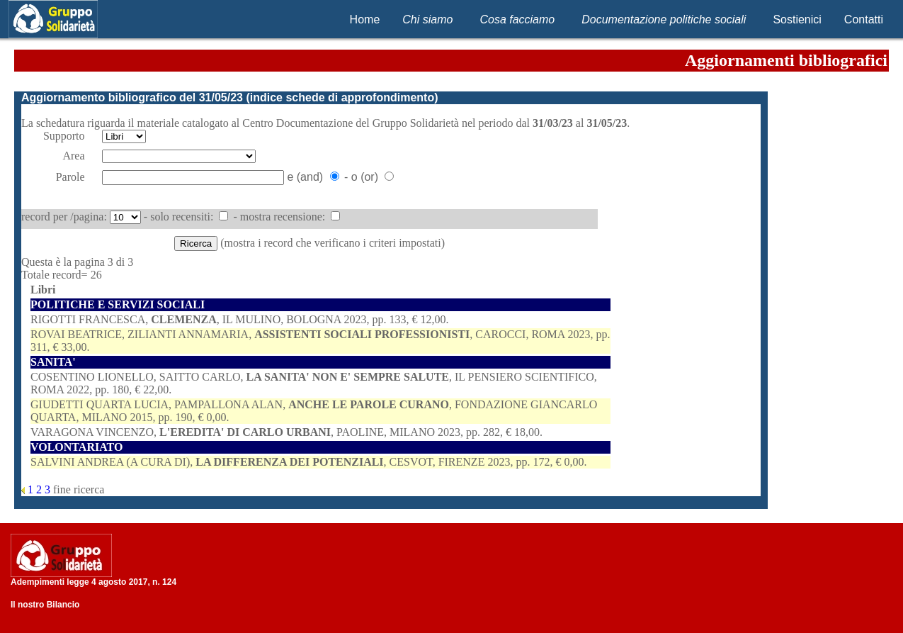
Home (365, 19)
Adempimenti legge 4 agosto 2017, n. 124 (93, 582)
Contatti (863, 19)
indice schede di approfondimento (342, 97)
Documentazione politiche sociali (663, 19)
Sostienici (797, 19)
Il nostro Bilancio (45, 605)
